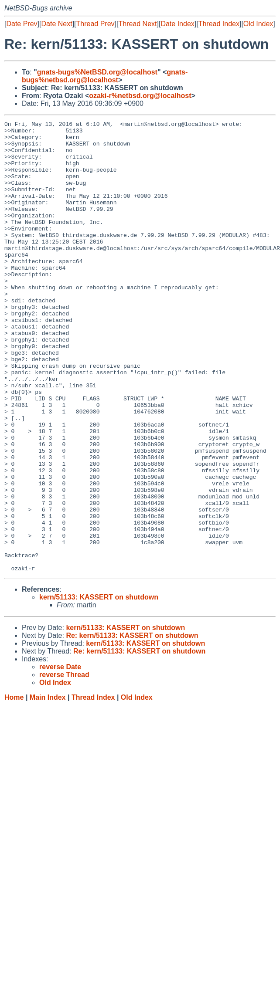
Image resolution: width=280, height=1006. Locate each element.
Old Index (258, 23)
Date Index (177, 23)
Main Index (48, 787)
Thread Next (137, 23)
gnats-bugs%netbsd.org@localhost (105, 76)
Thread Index (218, 23)
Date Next (56, 23)
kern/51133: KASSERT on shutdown (98, 687)
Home (14, 787)
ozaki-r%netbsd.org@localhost (140, 95)
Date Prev (21, 23)
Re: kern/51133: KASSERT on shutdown (132, 725)
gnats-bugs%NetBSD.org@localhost (97, 72)
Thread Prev (95, 23)
